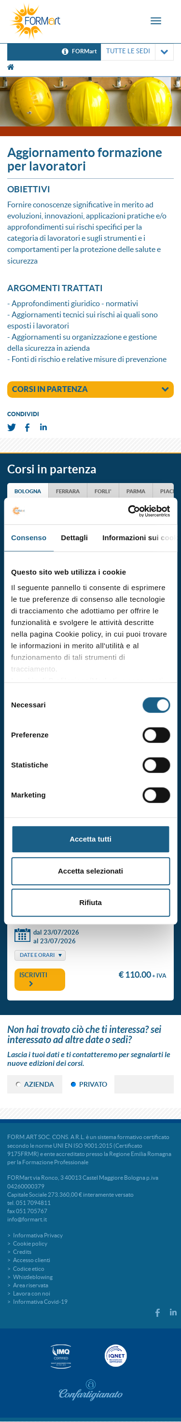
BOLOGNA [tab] (27, 491)
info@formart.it (27, 1219)
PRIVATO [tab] (93, 1084)
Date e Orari (37, 955)
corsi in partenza (90, 389)
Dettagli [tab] (74, 537)
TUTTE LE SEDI (137, 52)
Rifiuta (90, 902)
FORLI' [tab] (103, 491)
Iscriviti (33, 979)
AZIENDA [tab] (39, 1084)
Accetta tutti (90, 839)
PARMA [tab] (135, 491)
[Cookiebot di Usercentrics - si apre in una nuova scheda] (129, 511)
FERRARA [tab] (68, 491)
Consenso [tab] (28, 537)
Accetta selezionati (90, 871)
